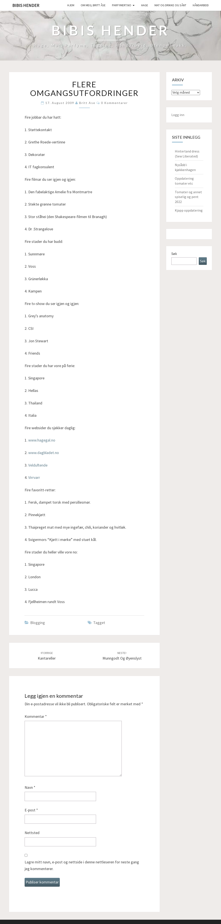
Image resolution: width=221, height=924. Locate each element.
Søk (174, 253)
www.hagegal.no (41, 440)
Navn (30, 787)
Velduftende (37, 465)
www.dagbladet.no (43, 452)
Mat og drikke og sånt (170, 5)
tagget (99, 622)
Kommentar (36, 716)
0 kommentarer (114, 103)
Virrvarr (34, 477)
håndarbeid (201, 5)
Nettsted (32, 832)
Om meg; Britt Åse (93, 5)
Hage (144, 5)
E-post (31, 810)
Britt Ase (87, 103)
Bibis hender (25, 5)
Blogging (37, 622)
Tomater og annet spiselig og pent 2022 (188, 197)
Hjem (70, 5)
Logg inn (177, 115)
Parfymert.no (121, 5)
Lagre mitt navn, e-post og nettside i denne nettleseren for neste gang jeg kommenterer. (82, 865)
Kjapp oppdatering (189, 210)
